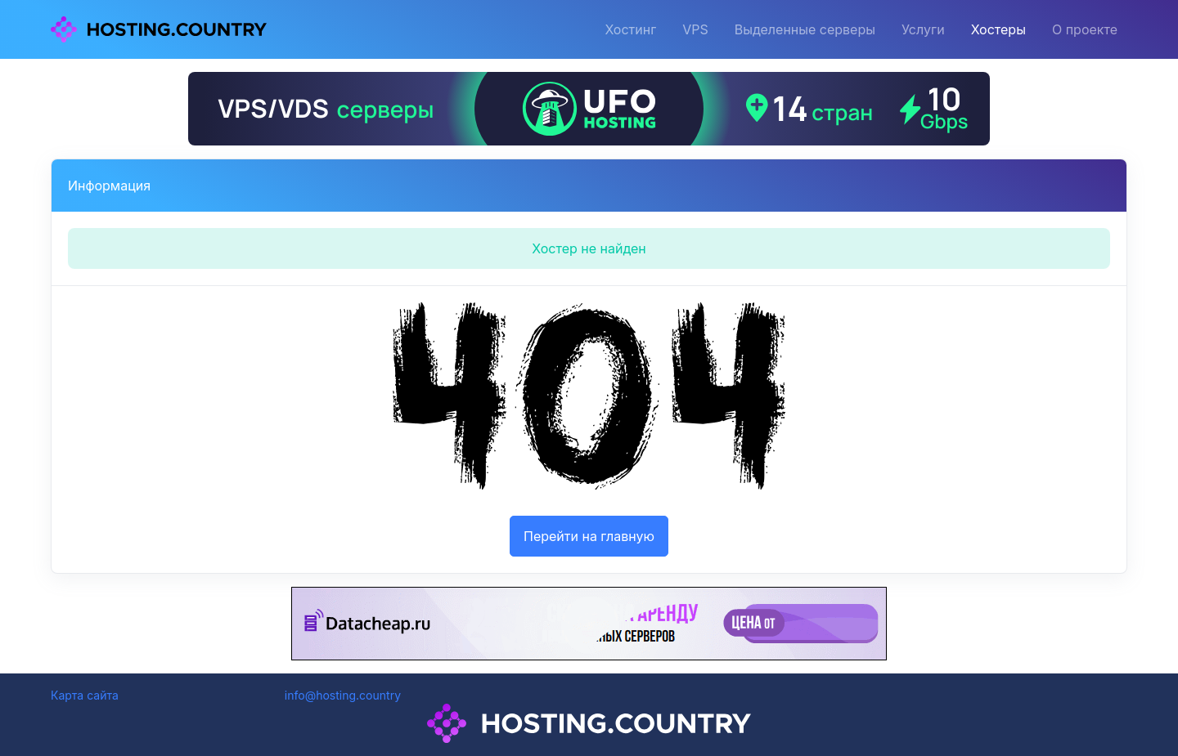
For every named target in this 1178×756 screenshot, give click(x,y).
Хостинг (630, 29)
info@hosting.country (343, 695)
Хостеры (998, 29)
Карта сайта (85, 695)
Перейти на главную (589, 536)
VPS (695, 29)
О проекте (1084, 29)
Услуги (923, 29)
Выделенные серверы (805, 29)
